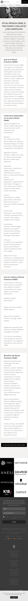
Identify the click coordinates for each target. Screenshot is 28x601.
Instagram (18, 536)
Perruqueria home (18, 532)
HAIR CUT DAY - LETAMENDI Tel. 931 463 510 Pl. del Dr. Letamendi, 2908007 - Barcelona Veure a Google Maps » (14, 572)
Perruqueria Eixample (14, 528)
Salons (24, 5)
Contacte (19, 529)
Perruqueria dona (9, 532)
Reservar (23, 529)
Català (16, 538)
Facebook (13, 536)
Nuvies (11, 533)
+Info (20, 594)
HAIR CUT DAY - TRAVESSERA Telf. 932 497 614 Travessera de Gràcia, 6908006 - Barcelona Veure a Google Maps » (14, 582)
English (21, 538)
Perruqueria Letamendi (11, 529)
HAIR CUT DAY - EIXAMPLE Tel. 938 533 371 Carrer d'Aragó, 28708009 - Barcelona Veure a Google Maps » (14, 563)
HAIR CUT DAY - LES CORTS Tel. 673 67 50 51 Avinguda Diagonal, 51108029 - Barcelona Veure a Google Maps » (14, 554)
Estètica (24, 532)
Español (10, 538)
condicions (16, 517)
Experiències (16, 533)
